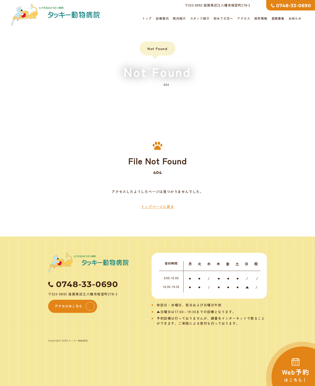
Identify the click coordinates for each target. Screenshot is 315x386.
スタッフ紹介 (200, 18)
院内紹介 (179, 18)
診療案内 (162, 18)
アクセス (243, 18)
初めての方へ (223, 18)
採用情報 (260, 18)
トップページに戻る (157, 206)
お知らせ (295, 18)
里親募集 (277, 18)
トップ (147, 18)
